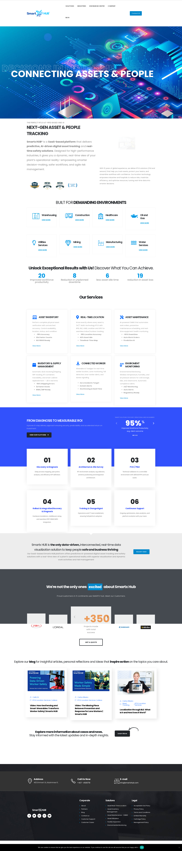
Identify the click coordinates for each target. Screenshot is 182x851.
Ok (142, 847)
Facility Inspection (114, 822)
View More (46, 220)
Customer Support (88, 819)
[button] (153, 423)
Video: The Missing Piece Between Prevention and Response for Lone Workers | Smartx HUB (89, 710)
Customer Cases (87, 822)
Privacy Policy (139, 809)
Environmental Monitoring (116, 825)
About (83, 806)
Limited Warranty (140, 816)
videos (54, 700)
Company (111, 6)
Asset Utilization (113, 818)
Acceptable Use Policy (142, 806)
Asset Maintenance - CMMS (117, 815)
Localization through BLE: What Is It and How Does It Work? (135, 711)
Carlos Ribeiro (83, 697)
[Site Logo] (38, 13)
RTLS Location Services (42, 700)
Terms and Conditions (142, 812)
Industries (81, 6)
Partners (84, 809)
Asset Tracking (125, 704)
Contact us (85, 816)
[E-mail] (134, 781)
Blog (67, 17)
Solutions (70, 6)
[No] (179, 847)
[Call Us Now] (91, 781)
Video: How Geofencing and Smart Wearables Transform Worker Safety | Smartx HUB (44, 708)
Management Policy (141, 822)
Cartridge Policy (140, 819)
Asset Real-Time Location (116, 806)
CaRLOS (36, 697)
